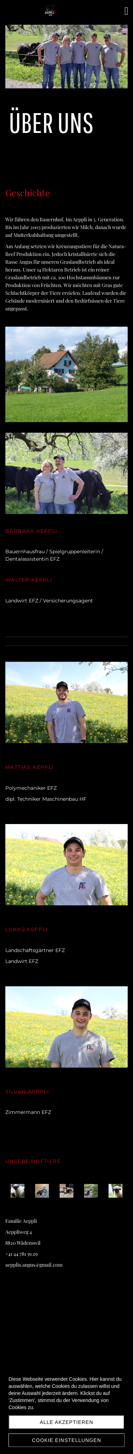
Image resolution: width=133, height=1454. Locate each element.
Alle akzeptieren (66, 1422)
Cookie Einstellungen (66, 1440)
